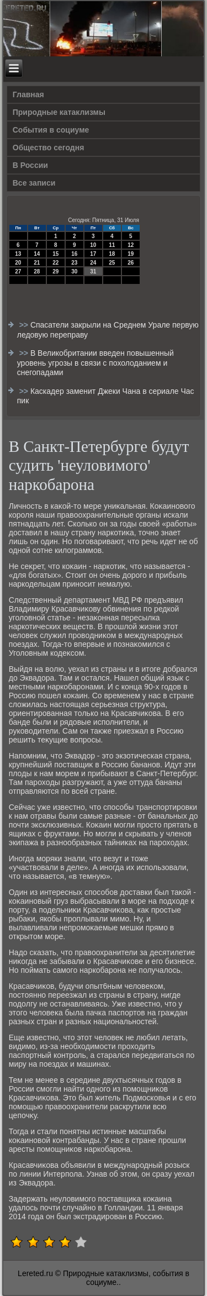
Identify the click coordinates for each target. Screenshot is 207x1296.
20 (18, 263)
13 (18, 254)
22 (55, 263)
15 (55, 254)
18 (112, 254)
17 (93, 254)
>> (24, 324)
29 (55, 271)
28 (37, 271)
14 (37, 254)
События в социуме (51, 129)
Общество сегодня (48, 147)
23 (74, 263)
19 (131, 254)
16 (74, 254)
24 (93, 263)
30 (74, 271)
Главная (28, 94)
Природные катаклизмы (59, 112)
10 (93, 245)
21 (37, 263)
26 (131, 263)
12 (131, 245)
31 (93, 271)
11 (112, 245)
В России (30, 165)
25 (112, 263)
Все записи (34, 182)
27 (18, 271)
